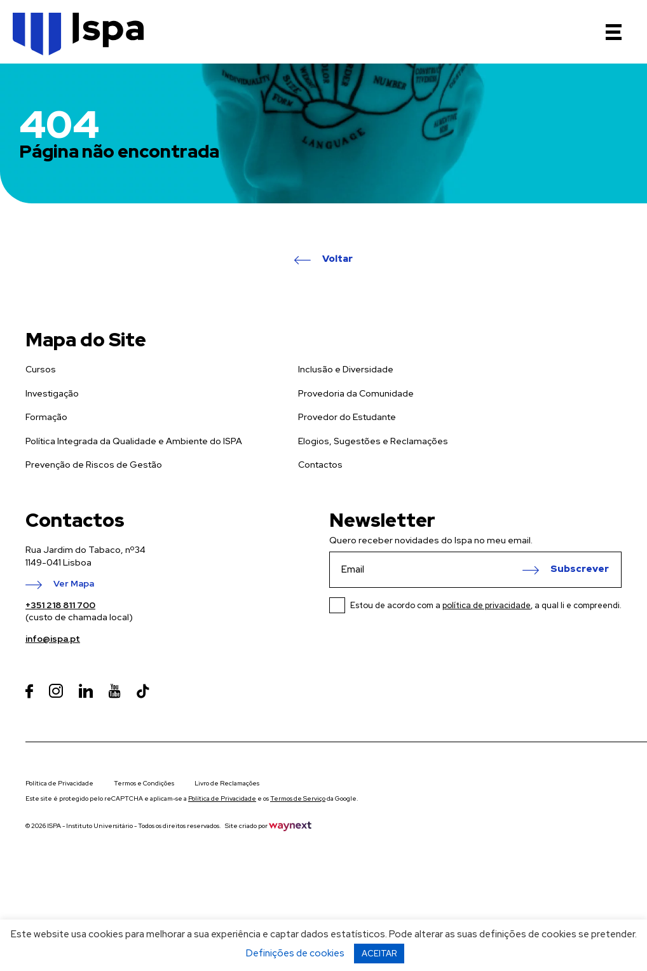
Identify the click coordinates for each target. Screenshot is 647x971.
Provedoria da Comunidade (356, 393)
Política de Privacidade (59, 783)
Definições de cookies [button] (295, 953)
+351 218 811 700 (60, 605)
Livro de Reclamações (226, 783)
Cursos (40, 369)
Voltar (337, 259)
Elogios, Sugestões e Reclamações (373, 441)
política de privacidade (486, 605)
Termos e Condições (144, 783)
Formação (46, 417)
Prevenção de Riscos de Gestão (93, 464)
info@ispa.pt (52, 638)
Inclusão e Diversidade (345, 369)
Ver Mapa (73, 584)
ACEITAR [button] (379, 953)
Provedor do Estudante (347, 417)
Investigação (52, 393)
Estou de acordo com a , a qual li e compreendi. (486, 605)
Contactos (320, 464)
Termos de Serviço (297, 798)
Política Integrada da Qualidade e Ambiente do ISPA (133, 441)
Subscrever (579, 569)
